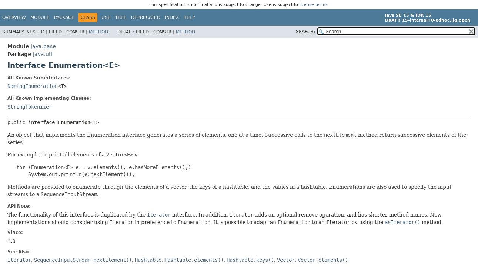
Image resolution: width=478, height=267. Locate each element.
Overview (14, 17)
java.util (43, 54)
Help (189, 17)
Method (98, 31)
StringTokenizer (29, 107)
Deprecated (145, 17)
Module (40, 17)
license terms (314, 4)
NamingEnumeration (32, 86)
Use (106, 17)
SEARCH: (305, 31)
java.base (43, 46)
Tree (121, 17)
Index (172, 17)
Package (64, 17)
